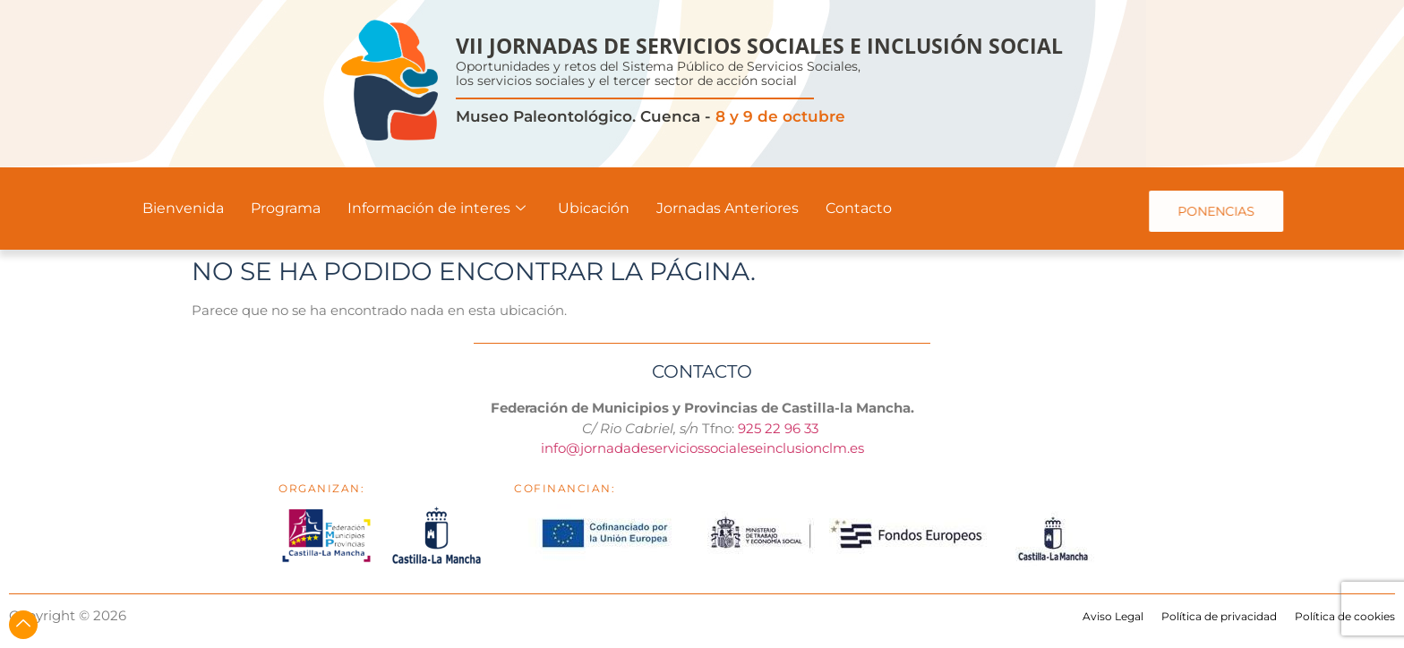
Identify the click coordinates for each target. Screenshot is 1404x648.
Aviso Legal (1113, 616)
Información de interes (436, 208)
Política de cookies (1345, 616)
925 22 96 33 (780, 428)
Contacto (859, 208)
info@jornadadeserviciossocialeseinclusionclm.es (702, 447)
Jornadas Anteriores (727, 208)
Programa (286, 208)
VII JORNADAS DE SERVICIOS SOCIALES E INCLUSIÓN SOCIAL (759, 45)
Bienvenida (183, 208)
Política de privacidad (1219, 616)
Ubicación (593, 208)
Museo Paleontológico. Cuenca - (650, 116)
